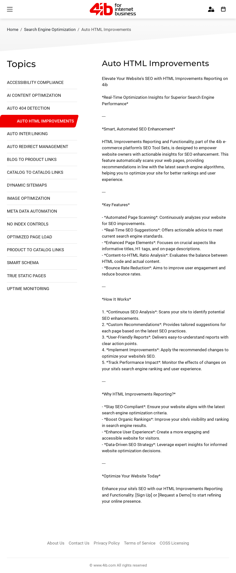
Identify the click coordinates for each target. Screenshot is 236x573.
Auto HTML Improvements (45, 120)
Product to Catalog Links (35, 249)
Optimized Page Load (29, 236)
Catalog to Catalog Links (35, 172)
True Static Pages (26, 275)
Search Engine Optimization (50, 29)
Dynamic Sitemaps (27, 185)
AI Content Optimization (34, 95)
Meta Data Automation (32, 211)
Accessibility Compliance (35, 82)
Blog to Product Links (32, 159)
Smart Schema (23, 262)
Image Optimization (28, 198)
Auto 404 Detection (28, 108)
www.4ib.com (104, 565)
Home (12, 29)
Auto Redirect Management (37, 146)
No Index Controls (27, 224)
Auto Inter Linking (27, 133)
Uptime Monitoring (28, 288)
